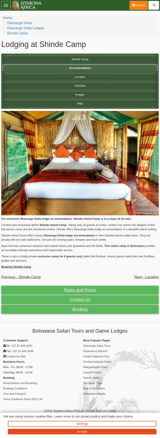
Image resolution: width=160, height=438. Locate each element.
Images (79, 94)
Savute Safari (91, 377)
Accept (82, 431)
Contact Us (80, 299)
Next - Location (146, 277)
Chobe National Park (96, 356)
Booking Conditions (15, 388)
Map (80, 103)
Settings (82, 423)
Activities (80, 85)
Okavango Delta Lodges (25, 28)
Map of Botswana (94, 388)
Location (80, 77)
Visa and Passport (14, 393)
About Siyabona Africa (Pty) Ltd (22, 399)
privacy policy (90, 416)
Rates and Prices (80, 290)
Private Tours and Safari (101, 410)
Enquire (140, 5)
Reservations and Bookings (20, 383)
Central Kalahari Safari (97, 361)
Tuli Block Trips (92, 383)
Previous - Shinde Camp (21, 277)
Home (7, 18)
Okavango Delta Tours (97, 345)
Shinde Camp (17, 33)
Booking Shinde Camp (16, 266)
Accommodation (80, 68)
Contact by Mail (15, 356)
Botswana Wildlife (94, 393)
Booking (79, 309)
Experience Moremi (95, 351)
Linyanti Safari (92, 372)
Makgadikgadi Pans (95, 367)
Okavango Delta (19, 23)
